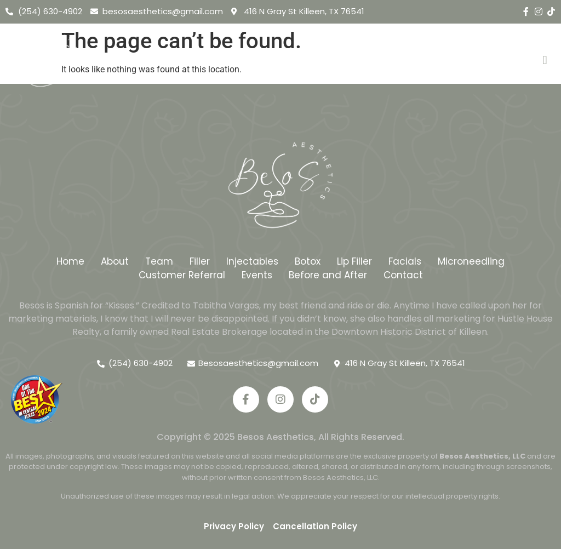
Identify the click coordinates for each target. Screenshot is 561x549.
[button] (545, 61)
